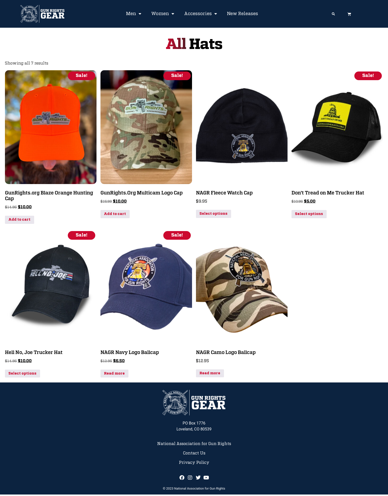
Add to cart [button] (19, 221)
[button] (333, 14)
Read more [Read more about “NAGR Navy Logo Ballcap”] (114, 375)
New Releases (242, 14)
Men (133, 14)
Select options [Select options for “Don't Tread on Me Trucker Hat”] (309, 215)
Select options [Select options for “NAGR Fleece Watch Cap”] (213, 215)
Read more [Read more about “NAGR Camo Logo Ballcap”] (209, 375)
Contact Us (194, 455)
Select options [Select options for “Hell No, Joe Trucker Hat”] (22, 375)
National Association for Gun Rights (194, 445)
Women (162, 14)
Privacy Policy (194, 464)
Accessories (200, 14)
